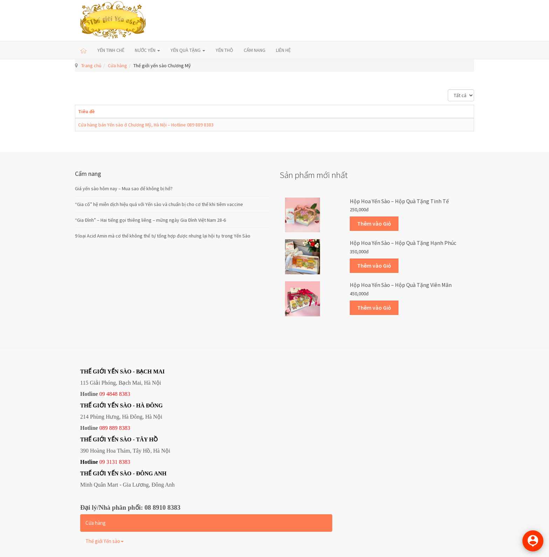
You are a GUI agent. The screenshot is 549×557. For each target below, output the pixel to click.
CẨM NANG (254, 50)
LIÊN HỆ (283, 50)
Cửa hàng (117, 65)
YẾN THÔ (224, 50)
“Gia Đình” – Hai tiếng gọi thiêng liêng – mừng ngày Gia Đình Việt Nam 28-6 (150, 220)
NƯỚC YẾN (147, 50)
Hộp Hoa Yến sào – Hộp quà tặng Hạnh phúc (403, 242)
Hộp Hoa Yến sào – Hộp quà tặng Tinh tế (399, 201)
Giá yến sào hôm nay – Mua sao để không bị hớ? (124, 188)
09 (102, 462)
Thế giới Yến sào (104, 541)
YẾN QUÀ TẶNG (188, 50)
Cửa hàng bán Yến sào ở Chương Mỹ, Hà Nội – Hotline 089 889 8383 (146, 125)
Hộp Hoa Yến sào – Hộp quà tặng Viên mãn (401, 284)
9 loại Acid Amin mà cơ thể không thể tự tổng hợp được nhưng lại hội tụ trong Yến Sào (162, 236)
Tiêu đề (86, 111)
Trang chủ (91, 65)
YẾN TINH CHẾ (110, 50)
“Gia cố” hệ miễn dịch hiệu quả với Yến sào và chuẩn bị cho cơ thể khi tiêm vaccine (159, 204)
